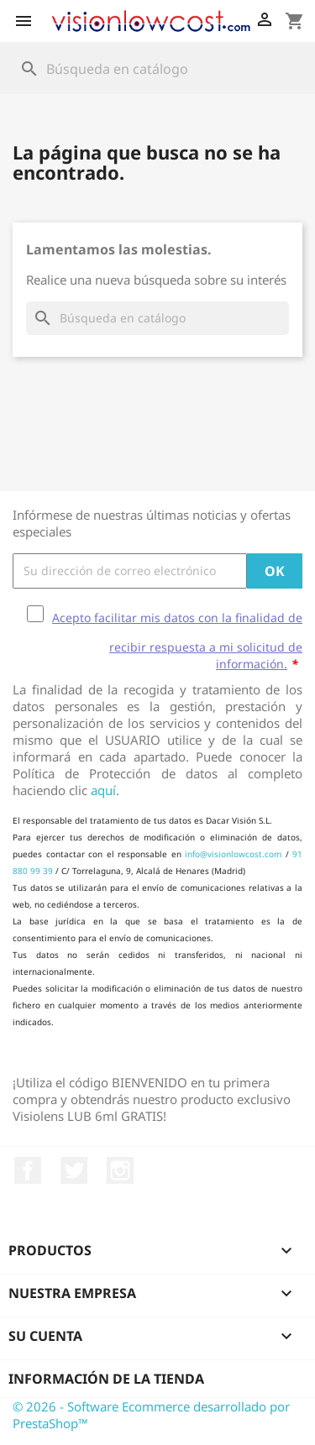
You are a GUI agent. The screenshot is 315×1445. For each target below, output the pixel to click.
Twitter (73, 1170)
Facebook (27, 1170)
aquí (103, 790)
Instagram (120, 1170)
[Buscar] (157, 69)
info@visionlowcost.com (233, 854)
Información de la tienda (106, 1378)
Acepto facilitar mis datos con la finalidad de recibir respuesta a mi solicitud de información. (177, 641)
